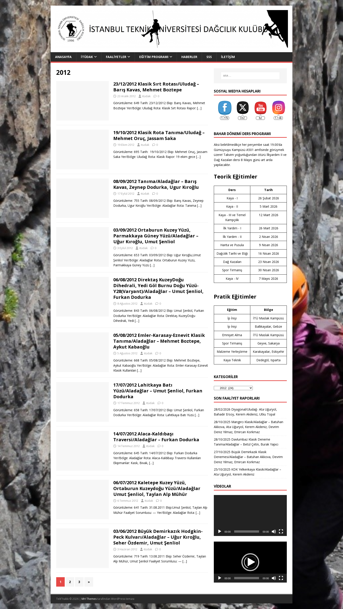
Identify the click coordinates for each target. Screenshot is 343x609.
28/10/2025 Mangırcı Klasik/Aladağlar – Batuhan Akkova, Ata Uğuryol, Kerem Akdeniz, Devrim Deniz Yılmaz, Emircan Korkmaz (248, 427)
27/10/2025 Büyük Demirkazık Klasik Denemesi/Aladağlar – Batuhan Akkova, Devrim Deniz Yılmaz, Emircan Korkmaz (248, 457)
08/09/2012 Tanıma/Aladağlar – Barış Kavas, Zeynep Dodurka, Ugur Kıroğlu (156, 184)
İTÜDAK (87, 57)
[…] (199, 108)
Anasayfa (63, 57)
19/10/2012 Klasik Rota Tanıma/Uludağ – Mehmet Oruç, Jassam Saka (159, 135)
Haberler (189, 57)
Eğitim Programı (153, 57)
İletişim (228, 57)
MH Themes (88, 599)
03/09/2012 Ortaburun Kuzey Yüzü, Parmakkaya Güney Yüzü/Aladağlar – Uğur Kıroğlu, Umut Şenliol (155, 236)
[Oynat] (219, 531)
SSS (209, 57)
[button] (250, 562)
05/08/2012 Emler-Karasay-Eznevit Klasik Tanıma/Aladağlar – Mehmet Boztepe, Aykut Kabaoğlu (159, 341)
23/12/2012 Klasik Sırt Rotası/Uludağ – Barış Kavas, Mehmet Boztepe (156, 87)
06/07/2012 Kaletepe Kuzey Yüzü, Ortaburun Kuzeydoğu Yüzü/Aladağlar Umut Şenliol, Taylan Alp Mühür (156, 488)
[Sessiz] (274, 531)
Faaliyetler (116, 57)
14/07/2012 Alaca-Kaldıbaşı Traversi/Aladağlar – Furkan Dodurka (156, 437)
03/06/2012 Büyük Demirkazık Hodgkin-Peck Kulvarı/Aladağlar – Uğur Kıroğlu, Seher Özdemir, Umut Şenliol (158, 537)
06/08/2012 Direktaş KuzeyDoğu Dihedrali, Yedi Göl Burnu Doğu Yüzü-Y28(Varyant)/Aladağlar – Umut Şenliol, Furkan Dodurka (158, 288)
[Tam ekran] (281, 531)
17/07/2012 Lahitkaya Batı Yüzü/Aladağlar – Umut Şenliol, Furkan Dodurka (157, 391)
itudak (145, 145)
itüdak (146, 96)
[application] (250, 515)
